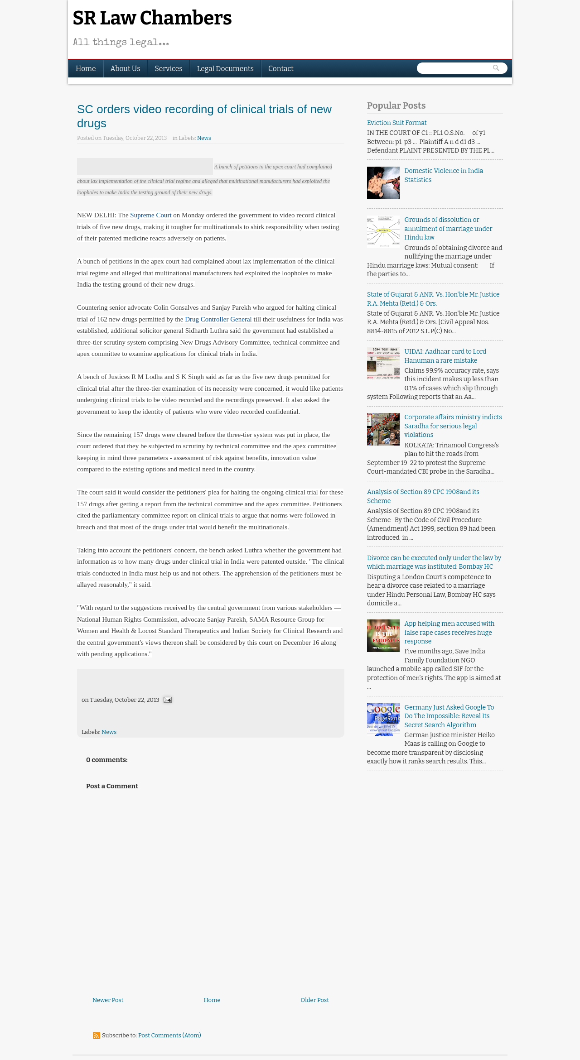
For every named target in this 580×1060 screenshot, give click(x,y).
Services (169, 68)
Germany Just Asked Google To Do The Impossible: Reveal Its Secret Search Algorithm (449, 716)
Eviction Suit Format (397, 123)
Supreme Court (150, 215)
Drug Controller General (218, 319)
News (204, 138)
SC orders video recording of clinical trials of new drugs (204, 116)
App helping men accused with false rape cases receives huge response (450, 632)
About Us (125, 68)
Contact (281, 68)
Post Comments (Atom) (169, 1035)
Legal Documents (225, 68)
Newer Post (107, 1000)
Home (86, 68)
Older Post (315, 1000)
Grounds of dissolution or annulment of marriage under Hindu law (449, 228)
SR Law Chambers (152, 18)
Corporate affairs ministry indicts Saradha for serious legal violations (453, 426)
